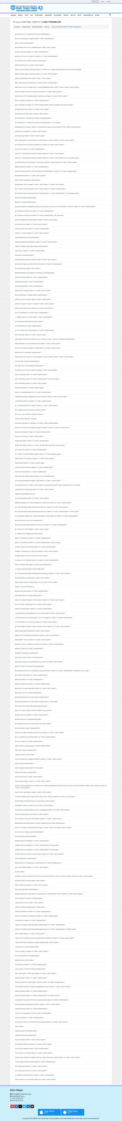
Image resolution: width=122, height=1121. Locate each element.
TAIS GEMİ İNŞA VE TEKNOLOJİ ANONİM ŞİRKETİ (29, 898)
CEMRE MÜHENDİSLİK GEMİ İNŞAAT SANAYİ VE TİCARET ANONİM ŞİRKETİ (36, 242)
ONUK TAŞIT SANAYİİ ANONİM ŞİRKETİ (26, 750)
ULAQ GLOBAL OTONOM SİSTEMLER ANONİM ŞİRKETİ (30, 969)
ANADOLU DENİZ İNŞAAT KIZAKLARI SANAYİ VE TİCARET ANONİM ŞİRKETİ (36, 74)
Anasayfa (17, 27)
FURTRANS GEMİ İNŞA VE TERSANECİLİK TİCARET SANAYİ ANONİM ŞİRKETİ (36, 423)
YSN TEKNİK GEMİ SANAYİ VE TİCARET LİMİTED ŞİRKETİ (31, 1066)
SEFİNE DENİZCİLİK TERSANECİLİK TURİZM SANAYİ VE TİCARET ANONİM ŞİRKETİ (38, 863)
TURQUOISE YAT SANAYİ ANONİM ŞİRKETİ (27, 947)
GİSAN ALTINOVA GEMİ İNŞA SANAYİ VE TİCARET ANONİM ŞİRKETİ (34, 467)
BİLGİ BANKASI (57, 15)
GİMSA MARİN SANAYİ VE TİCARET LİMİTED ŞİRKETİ (30, 463)
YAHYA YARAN (19, 1026)
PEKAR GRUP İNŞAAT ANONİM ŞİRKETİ (26, 772)
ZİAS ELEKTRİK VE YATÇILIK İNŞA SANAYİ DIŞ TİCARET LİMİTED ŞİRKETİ (35, 1079)
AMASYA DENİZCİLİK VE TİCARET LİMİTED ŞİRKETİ (29, 65)
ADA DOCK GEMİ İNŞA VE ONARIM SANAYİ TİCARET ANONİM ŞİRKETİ (35, 38)
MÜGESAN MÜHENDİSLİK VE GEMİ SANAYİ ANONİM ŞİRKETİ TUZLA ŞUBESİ (36, 701)
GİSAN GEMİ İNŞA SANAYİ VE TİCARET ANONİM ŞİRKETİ (31, 472)
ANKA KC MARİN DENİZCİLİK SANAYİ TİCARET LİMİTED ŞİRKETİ (33, 78)
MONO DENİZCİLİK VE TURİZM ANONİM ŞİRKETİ (28, 693)
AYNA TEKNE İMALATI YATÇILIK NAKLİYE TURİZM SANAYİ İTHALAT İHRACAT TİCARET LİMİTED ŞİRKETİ (44, 140)
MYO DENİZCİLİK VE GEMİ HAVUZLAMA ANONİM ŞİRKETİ (31, 706)
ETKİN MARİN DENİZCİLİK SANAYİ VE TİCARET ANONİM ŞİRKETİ (33, 401)
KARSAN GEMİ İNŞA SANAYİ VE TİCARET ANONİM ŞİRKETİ (31, 591)
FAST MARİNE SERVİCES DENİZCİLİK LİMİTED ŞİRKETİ (30, 410)
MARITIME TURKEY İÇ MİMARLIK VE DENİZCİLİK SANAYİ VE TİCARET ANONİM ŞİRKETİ (39, 644)
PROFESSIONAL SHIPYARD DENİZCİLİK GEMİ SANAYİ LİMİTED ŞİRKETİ (35, 801)
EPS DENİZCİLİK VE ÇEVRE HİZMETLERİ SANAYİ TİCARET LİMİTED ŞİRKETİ (36, 370)
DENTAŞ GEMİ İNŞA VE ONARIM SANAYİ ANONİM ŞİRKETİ (31, 295)
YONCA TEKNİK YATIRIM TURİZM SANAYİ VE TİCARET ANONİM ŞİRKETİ (35, 1062)
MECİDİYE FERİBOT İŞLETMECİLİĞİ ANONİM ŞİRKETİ (30, 666)
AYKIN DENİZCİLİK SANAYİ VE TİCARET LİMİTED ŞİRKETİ (31, 131)
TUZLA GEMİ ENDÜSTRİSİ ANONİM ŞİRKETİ (27, 956)
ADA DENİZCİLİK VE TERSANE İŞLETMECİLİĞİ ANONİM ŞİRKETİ (33, 34)
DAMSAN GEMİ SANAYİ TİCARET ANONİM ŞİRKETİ (29, 282)
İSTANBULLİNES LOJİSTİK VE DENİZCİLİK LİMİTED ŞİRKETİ (31, 556)
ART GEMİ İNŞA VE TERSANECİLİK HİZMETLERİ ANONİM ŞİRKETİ (33, 118)
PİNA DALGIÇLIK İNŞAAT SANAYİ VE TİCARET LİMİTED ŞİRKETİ (33, 781)
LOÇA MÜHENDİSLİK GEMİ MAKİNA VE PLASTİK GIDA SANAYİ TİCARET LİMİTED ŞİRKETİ (40, 613)
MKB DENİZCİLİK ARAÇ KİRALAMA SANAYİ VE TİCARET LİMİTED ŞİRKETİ (36, 688)
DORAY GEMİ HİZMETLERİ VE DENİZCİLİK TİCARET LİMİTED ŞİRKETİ (34, 308)
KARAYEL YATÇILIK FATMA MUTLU (24, 587)
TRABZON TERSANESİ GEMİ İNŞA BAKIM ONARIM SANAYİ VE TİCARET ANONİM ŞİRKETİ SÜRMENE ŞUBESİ (45, 929)
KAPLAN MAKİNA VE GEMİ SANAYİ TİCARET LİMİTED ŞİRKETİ (32, 578)
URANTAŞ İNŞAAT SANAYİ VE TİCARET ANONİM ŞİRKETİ (31, 978)
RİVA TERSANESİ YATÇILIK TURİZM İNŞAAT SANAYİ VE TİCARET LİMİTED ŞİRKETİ (38, 819)
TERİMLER (65, 15)
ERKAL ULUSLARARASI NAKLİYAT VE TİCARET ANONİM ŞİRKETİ (33, 392)
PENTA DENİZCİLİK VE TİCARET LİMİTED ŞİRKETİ (29, 777)
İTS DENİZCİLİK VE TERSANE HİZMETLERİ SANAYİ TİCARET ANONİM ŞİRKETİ (37, 560)
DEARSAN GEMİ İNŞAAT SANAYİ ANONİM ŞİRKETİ (29, 286)
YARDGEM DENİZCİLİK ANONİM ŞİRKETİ (26, 1031)
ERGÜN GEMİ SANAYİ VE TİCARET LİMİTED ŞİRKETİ (29, 388)
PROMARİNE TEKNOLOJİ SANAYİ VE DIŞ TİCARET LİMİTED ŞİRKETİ (34, 805)
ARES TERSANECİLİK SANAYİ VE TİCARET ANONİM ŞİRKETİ (32, 100)
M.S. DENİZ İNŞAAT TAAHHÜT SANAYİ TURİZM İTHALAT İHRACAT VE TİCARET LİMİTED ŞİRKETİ (42, 626)
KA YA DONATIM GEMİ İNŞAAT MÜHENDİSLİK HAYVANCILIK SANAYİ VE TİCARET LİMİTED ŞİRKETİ (42, 573)
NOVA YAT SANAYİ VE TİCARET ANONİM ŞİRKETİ (29, 741)
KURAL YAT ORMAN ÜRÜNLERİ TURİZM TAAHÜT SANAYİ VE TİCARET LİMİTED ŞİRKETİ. (40, 600)
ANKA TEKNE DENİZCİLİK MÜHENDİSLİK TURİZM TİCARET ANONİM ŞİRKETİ (36, 83)
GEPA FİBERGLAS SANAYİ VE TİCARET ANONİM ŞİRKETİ (31, 449)
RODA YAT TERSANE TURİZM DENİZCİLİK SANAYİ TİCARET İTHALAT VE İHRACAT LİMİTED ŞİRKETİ (43, 827)
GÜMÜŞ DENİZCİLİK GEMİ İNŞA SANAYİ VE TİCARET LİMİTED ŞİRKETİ (34, 489)
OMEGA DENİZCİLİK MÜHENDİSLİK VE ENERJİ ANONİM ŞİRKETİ (32, 746)
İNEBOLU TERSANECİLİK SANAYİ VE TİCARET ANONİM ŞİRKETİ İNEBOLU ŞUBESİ (38, 542)
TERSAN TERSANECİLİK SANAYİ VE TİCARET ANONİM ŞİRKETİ (33, 911)
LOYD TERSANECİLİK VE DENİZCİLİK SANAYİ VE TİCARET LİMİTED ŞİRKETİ (36, 622)
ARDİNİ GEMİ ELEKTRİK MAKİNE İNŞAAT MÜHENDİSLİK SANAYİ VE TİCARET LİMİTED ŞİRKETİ (41, 96)
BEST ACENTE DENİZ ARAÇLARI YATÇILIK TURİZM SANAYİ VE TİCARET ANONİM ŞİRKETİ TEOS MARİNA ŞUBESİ (47, 193)
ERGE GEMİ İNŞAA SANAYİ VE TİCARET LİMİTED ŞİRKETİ (31, 383)
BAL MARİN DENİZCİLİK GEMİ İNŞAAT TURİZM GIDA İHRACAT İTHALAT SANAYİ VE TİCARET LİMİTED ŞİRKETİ (46, 162)
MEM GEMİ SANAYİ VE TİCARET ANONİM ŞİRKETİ (29, 679)
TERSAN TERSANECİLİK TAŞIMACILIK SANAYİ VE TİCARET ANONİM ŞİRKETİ (36, 916)
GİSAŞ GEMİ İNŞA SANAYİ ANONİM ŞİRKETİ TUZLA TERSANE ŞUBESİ (34, 476)
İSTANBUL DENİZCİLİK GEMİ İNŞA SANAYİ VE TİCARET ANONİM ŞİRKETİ (35, 547)
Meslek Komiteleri (37, 27)
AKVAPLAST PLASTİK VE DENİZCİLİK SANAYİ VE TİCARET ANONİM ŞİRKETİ (36, 56)
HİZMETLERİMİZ (39, 15)
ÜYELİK (26, 15)
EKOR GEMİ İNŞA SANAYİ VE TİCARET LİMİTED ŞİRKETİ (30, 335)
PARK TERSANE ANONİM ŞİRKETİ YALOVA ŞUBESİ (29, 768)
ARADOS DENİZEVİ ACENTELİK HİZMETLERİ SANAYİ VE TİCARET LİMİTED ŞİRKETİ (38, 91)
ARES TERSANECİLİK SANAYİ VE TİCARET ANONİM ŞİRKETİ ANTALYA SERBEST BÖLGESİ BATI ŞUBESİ (44, 105)
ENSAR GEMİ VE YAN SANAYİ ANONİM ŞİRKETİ (28, 352)
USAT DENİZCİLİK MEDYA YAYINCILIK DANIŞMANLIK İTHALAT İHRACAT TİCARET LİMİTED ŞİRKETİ (43, 986)
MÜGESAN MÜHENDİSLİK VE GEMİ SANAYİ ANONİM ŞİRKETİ (32, 697)
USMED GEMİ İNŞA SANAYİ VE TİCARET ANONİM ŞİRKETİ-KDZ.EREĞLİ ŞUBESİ (37, 995)
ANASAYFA (13, 15)
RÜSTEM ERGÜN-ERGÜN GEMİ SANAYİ (26, 836)
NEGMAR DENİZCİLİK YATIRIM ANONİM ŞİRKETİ (28, 719)
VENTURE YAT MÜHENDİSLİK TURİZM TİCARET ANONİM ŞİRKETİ (33, 1013)
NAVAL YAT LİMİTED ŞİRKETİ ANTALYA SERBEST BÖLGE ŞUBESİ (33, 710)
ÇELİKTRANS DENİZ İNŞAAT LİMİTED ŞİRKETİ (28, 268)
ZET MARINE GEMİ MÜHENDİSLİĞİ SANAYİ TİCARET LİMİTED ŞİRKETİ (34, 1075)
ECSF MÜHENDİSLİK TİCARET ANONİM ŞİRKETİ (28, 326)
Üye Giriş (95, 1)
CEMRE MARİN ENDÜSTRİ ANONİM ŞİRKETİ (27, 237)
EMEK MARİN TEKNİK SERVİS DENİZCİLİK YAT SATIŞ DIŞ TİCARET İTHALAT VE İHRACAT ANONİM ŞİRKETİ (45, 339)
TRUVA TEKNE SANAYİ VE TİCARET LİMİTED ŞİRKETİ (30, 933)
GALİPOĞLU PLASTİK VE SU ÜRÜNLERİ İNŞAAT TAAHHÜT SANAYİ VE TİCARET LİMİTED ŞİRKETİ (42, 427)
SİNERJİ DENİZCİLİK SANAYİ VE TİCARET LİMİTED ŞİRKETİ (31, 885)
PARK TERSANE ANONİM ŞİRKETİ (24, 763)
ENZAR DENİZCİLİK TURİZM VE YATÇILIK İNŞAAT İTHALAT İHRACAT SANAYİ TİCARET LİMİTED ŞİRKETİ (44, 357)
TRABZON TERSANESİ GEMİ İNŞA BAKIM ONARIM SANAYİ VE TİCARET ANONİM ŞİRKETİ (40, 925)
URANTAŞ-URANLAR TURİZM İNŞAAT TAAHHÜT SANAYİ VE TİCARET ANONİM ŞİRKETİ (40, 982)
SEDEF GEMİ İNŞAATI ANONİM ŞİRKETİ (26, 858)
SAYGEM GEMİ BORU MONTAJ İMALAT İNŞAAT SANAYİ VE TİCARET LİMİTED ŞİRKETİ (39, 854)
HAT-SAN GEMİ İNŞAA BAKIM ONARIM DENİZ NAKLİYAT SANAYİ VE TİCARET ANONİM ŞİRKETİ (42, 507)
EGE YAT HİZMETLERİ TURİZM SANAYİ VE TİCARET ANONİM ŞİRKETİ (34, 330)
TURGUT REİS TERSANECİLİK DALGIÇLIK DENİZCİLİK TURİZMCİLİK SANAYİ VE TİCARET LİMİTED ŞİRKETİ (44, 938)
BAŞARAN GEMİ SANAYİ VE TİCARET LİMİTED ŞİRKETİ (30, 175)
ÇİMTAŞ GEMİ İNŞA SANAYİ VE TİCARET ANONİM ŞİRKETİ (31, 277)
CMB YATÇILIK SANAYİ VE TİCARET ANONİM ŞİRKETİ (30, 251)
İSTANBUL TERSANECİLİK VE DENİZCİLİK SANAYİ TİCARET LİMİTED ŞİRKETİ (36, 551)
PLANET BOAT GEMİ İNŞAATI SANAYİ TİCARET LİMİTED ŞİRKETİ (33, 792)
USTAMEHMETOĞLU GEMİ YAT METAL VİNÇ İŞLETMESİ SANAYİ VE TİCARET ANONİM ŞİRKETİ (42, 1000)
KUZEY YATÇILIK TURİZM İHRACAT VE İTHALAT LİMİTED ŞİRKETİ (33, 604)
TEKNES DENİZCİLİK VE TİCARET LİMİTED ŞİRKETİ (29, 903)
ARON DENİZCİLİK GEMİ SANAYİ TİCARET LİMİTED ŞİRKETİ (31, 114)
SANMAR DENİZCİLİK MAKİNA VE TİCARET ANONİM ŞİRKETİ (32, 841)
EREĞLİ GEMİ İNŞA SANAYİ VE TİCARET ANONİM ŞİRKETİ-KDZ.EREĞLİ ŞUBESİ (37, 379)
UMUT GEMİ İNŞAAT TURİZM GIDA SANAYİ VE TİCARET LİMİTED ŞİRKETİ (35, 973)
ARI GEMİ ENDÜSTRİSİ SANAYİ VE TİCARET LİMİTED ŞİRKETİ (32, 109)
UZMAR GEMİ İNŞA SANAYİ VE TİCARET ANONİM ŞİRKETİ (31, 1009)
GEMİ (31, 15)
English (109, 1)
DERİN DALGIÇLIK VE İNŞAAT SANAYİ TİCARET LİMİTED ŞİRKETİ (33, 299)
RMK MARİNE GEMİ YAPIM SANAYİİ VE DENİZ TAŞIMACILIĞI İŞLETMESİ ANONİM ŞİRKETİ (40, 823)
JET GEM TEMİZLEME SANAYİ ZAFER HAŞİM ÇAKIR (29, 569)
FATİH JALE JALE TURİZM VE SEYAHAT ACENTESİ (29, 414)
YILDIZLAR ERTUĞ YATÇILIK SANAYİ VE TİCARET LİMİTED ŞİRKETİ (33, 1053)
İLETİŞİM (97, 15)
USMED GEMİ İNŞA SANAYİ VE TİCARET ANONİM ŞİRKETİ (31, 991)
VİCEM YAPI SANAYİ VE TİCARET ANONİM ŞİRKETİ (29, 1017)
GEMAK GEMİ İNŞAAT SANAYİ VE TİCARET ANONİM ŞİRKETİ (32, 441)
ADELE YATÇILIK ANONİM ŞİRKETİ (24, 43)
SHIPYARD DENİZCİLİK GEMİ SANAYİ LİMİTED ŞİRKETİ (30, 880)
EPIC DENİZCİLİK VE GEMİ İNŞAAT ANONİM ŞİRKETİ (29, 366)
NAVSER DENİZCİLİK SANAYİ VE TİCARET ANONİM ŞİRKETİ (31, 715)
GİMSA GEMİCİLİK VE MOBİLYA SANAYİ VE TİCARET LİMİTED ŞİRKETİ (34, 458)
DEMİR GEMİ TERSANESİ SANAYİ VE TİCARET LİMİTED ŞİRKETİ (33, 290)
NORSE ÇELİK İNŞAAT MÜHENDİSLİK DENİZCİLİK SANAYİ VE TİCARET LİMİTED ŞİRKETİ (39, 732)
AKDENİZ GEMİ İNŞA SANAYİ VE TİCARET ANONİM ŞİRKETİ (31, 52)
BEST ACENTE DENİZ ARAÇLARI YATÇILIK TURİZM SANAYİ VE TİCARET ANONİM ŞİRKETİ (40, 189)
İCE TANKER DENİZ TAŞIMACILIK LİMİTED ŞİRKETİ (29, 533)
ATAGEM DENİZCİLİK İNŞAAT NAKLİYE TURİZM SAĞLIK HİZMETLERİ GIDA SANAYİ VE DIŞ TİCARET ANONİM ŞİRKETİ (48, 127)
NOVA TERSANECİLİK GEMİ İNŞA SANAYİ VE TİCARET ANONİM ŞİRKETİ (35, 737)
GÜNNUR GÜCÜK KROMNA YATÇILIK (25, 494)
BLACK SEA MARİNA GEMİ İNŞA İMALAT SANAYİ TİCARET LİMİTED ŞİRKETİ (36, 220)
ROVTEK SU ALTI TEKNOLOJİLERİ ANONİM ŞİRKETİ (29, 832)
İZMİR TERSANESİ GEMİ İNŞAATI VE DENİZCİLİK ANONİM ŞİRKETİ (33, 564)
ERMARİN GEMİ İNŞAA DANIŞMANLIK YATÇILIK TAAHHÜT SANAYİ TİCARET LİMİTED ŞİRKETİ (41, 396)
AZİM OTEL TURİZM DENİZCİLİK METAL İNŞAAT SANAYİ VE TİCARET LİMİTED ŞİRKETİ (39, 153)
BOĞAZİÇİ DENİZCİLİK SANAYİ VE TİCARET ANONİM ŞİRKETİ (32, 228)
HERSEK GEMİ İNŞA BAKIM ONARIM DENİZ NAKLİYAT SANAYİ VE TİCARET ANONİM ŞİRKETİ (41, 525)
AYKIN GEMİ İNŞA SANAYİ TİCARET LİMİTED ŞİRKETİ (30, 136)
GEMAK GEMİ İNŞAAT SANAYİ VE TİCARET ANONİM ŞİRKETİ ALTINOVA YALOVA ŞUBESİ (40, 445)
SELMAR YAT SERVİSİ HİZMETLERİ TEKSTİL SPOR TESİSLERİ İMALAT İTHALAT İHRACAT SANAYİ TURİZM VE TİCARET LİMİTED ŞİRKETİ (54, 876)
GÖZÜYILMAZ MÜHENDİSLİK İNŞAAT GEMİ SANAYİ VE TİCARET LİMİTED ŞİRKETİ (38, 480)
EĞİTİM (79, 15)
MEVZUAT (73, 15)
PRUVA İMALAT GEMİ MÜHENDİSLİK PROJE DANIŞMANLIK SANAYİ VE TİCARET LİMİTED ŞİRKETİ (42, 810)
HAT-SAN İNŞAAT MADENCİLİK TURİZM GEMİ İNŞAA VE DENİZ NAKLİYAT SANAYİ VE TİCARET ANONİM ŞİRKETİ (46, 516)
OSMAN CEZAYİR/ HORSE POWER (24, 754)
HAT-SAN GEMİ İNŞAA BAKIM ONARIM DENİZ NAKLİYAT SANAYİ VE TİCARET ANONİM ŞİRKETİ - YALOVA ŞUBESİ (47, 511)
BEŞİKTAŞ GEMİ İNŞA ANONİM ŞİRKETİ (26, 198)
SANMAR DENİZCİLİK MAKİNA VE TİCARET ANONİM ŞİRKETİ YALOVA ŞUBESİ (37, 849)
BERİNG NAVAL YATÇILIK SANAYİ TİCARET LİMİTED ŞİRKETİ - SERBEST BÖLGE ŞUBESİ (39, 184)
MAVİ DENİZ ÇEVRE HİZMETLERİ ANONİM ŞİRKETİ (29, 657)
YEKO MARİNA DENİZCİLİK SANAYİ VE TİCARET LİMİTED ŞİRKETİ (33, 1044)
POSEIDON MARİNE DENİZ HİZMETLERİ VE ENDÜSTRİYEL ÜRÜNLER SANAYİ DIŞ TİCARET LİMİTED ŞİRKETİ (45, 796)
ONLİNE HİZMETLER (88, 15)
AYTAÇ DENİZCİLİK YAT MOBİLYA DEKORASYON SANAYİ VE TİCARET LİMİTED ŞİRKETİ (39, 145)
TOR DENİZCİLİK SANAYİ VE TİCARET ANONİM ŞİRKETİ (30, 920)
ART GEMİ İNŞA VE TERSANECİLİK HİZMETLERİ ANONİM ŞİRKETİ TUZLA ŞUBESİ (37, 122)
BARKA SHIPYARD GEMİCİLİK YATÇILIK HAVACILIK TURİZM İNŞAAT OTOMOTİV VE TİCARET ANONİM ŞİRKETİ (46, 171)
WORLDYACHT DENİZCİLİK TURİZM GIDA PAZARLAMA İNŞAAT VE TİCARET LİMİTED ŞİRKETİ (41, 1022)
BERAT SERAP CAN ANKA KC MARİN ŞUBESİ (27, 180)
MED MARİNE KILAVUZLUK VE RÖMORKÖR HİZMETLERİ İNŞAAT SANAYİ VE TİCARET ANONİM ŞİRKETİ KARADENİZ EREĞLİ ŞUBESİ (52, 670)
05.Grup (47, 27)
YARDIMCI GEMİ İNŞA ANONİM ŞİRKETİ (26, 1035)
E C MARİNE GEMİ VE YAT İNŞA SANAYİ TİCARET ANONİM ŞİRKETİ (34, 317)
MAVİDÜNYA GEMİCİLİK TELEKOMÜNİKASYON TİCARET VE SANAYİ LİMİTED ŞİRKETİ (39, 662)
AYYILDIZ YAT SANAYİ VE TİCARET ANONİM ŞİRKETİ (30, 149)
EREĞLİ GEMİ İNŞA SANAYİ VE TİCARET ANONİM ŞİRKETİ (31, 374)
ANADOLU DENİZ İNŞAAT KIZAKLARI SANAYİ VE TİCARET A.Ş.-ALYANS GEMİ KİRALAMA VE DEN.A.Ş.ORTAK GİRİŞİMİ (48, 69)
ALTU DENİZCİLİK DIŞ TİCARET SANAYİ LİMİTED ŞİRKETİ (31, 61)
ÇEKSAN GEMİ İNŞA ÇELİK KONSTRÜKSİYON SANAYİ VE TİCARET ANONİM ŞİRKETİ (38, 264)
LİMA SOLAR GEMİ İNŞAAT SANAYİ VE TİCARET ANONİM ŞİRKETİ (33, 609)
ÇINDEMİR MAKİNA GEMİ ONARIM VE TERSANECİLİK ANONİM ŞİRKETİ (35, 273)
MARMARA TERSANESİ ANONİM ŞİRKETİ (26, 653)
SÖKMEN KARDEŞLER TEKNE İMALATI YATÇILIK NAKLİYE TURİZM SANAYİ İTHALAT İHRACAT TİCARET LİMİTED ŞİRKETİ (49, 894)
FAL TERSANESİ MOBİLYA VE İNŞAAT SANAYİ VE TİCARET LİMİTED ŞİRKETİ (36, 405)
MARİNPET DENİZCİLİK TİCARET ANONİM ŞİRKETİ (29, 648)
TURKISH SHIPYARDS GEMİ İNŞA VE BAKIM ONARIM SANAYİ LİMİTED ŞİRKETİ (37, 942)
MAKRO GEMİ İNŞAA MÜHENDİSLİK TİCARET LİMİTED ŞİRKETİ (32, 631)
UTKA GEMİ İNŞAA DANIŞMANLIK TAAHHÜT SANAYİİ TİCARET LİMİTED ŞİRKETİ (37, 1004)
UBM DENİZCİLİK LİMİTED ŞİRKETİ (24, 960)
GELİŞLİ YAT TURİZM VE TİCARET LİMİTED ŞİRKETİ (29, 436)
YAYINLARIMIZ (48, 15)
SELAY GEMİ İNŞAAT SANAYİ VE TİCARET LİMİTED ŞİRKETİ (32, 867)
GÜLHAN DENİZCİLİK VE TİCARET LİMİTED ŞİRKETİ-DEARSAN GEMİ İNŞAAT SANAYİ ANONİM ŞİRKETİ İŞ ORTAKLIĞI (47, 485)
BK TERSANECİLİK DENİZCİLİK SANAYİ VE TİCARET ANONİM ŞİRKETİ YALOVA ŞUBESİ (39, 215)
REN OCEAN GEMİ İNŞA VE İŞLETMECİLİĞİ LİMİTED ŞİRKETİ (31, 814)
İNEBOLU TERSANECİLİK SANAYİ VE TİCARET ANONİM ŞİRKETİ (33, 538)
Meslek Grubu (26, 27)
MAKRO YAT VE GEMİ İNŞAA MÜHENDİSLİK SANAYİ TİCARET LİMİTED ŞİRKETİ (37, 635)
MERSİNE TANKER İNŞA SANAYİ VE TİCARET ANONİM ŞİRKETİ (32, 684)
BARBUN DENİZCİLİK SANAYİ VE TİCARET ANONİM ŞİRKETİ (32, 167)
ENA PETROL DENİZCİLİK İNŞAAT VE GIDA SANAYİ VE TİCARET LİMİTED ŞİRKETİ (38, 348)
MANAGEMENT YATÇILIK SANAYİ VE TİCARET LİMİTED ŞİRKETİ (33, 640)
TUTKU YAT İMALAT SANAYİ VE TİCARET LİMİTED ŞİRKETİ (31, 951)
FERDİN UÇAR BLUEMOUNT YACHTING (26, 419)
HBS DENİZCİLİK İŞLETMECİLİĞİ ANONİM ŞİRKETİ (29, 520)
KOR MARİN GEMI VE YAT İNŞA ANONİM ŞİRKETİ (28, 595)
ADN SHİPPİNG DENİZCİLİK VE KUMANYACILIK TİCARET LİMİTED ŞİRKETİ (35, 47)
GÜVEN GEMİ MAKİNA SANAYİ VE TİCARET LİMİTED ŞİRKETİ (32, 498)
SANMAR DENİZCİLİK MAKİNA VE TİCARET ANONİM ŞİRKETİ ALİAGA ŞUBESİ (37, 845)
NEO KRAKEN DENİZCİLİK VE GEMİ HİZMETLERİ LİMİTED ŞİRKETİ (33, 724)
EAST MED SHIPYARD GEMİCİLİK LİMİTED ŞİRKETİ (29, 321)
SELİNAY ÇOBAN (19, 872)
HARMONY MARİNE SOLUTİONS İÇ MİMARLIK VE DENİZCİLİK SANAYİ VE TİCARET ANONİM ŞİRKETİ (43, 503)
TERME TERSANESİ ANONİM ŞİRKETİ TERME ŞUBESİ (30, 907)
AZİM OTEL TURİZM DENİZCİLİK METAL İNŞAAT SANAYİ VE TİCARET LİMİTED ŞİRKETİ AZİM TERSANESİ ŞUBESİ (47, 158)
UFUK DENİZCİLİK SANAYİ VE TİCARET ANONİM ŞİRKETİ (31, 964)
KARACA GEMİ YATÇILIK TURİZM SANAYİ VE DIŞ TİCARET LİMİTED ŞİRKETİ (36, 582)
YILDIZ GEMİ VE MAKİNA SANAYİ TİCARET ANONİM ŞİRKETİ (32, 1048)
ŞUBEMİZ (20, 15)
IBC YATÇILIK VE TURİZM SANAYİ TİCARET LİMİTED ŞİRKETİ (32, 529)
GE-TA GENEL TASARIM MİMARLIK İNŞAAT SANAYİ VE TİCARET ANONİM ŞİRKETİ (38, 454)
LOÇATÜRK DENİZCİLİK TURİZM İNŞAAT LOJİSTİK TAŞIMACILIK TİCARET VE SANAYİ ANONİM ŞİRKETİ (44, 617)
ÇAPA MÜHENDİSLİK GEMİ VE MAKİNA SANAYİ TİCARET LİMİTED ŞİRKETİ (36, 259)
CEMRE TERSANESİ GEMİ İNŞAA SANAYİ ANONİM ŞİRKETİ (31, 246)
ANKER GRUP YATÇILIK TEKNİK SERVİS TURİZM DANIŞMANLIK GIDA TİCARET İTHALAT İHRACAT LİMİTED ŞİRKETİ (47, 87)
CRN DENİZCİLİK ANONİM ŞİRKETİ (24, 255)
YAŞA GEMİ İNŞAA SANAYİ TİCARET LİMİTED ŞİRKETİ (30, 1040)
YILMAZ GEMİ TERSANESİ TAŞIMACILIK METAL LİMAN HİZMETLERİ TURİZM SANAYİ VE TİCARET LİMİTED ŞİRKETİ (47, 1057)
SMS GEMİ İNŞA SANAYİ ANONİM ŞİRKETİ (27, 889)
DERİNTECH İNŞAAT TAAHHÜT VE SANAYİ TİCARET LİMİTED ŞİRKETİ (34, 304)
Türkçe (102, 1)
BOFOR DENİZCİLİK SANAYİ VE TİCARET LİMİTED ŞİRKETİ (31, 224)
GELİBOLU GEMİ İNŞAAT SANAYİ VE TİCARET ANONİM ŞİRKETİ (33, 432)
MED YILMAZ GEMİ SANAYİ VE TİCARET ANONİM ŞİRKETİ (31, 675)
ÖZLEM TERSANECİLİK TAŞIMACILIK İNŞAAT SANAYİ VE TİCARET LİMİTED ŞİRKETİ (38, 759)
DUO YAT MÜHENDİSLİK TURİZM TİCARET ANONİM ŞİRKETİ (32, 312)
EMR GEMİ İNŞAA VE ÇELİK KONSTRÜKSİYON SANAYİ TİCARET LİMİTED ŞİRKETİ (38, 343)
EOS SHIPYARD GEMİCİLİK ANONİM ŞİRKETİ (27, 361)
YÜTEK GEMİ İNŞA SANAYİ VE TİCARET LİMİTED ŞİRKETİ (31, 1070)
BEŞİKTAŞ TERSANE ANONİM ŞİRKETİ (25, 202)
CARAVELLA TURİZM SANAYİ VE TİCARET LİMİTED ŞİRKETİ (32, 233)
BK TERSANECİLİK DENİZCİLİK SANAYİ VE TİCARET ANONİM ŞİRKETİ (34, 211)
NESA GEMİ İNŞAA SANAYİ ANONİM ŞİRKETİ (27, 728)
